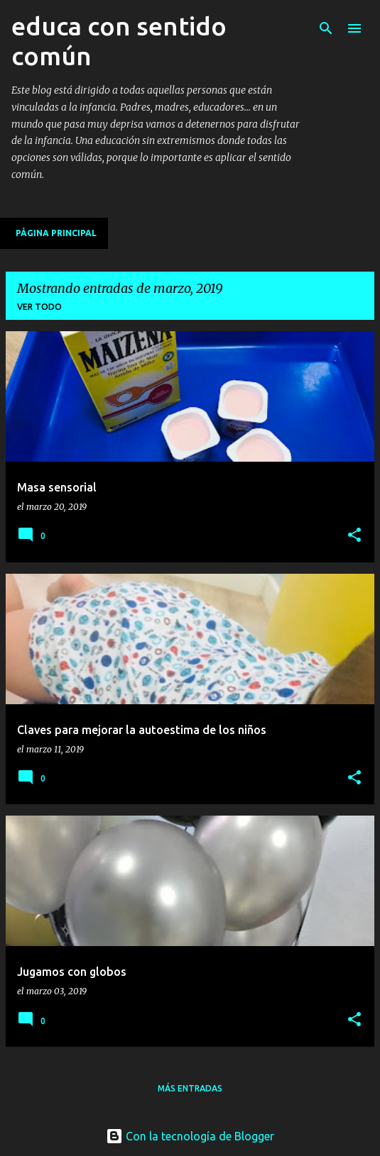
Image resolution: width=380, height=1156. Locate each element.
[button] (354, 535)
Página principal (56, 233)
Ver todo (39, 306)
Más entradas (190, 1088)
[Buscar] (326, 28)
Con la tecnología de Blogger (190, 1136)
